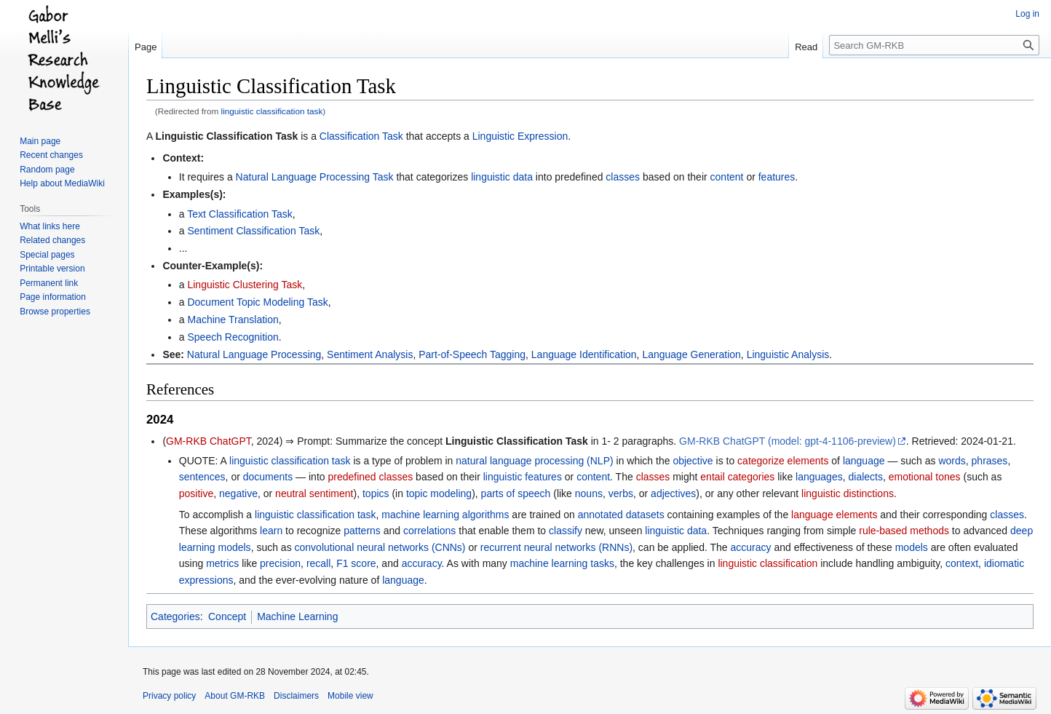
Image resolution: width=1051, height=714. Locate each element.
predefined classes (370, 477)
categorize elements (782, 461)
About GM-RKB (235, 696)
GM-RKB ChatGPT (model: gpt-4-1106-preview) (787, 441)
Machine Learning (297, 616)
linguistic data (502, 177)
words (951, 461)
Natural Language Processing (254, 354)
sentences (202, 477)
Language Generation (691, 354)
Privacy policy (169, 696)
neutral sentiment (314, 493)
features (777, 177)
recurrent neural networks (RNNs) (556, 547)
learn (271, 530)
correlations (429, 530)
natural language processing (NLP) (534, 461)
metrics (222, 563)
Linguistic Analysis (788, 354)
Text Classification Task (239, 214)
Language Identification (584, 354)
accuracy (750, 547)
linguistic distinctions (847, 493)
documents (268, 477)
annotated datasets (621, 514)
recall (318, 563)
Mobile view (350, 696)
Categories (175, 616)
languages (819, 477)
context (961, 563)
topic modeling (439, 493)
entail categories (737, 477)
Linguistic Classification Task (226, 136)
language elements (834, 514)
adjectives (673, 493)
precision (280, 563)
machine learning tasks (562, 563)
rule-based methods (904, 530)
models (911, 547)
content (727, 177)
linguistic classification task (272, 111)
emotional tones (925, 477)
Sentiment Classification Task (253, 231)
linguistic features (522, 477)
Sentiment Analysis (370, 354)
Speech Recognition (232, 337)
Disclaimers (296, 696)
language (864, 461)
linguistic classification (767, 563)
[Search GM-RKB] (934, 45)
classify (565, 530)
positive (196, 493)
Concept (227, 616)
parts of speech (516, 493)
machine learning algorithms (445, 514)
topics (375, 493)
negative (238, 493)
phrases (990, 461)
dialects (865, 477)
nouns (589, 493)
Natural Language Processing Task (315, 177)
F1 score (356, 563)
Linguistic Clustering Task (244, 284)
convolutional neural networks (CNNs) (380, 547)
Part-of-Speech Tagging (472, 354)
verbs (620, 493)
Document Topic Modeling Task (257, 302)
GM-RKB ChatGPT (208, 441)
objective (693, 461)
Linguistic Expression (520, 136)
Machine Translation (232, 319)
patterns (362, 530)
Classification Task (361, 136)
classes (623, 177)
